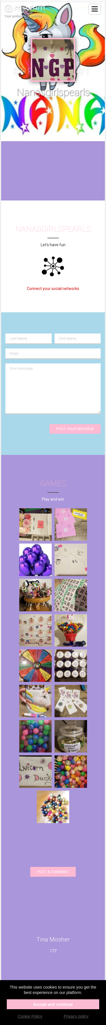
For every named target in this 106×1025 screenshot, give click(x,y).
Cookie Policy (30, 1016)
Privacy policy (76, 1016)
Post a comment (53, 872)
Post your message (75, 429)
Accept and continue (53, 1004)
